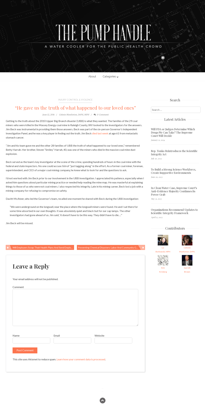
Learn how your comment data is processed (81, 359)
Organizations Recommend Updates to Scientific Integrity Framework (174, 211)
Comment (18, 287)
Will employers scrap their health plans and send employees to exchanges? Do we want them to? (43, 247)
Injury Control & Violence (75, 99)
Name (16, 335)
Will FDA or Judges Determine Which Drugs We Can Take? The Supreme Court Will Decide (173, 132)
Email (57, 335)
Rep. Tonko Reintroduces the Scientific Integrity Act (174, 152)
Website (99, 335)
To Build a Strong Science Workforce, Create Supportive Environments (173, 171)
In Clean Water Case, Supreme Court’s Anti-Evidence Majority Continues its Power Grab (174, 191)
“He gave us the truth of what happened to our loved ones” (75, 108)
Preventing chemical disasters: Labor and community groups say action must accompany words (111, 247)
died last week (100, 133)
